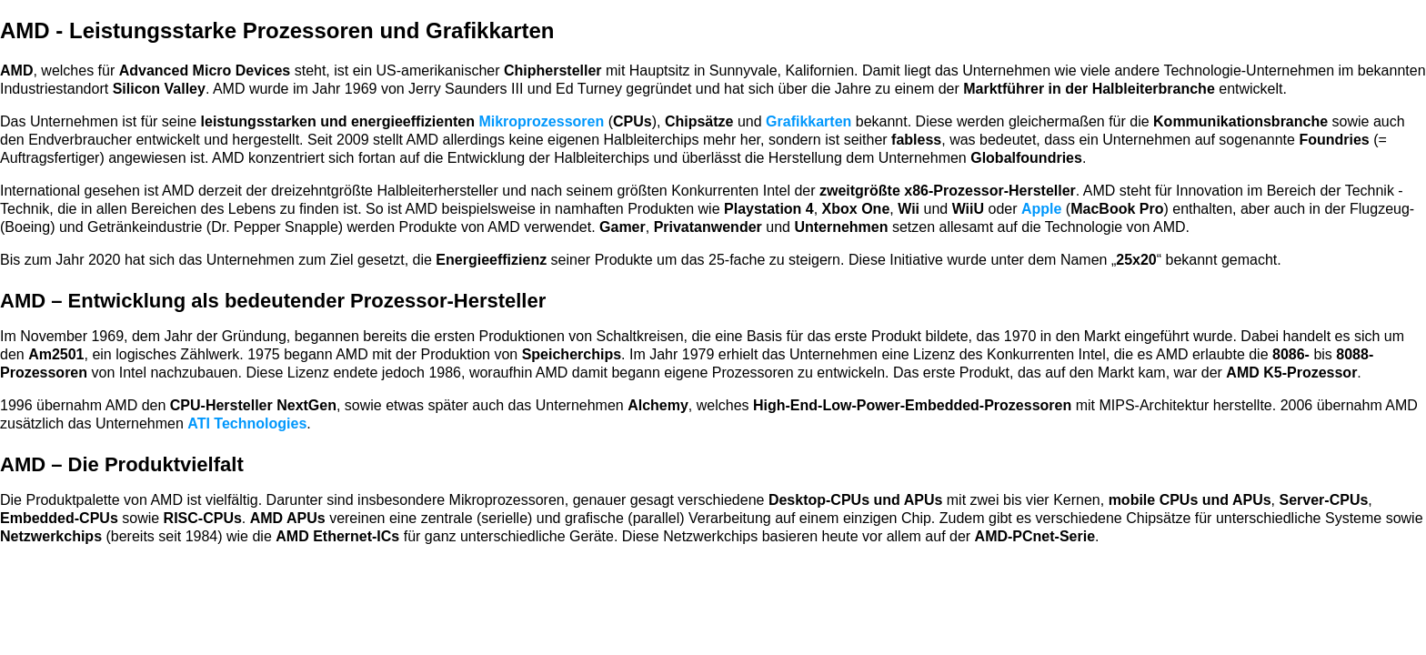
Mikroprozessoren (541, 121)
